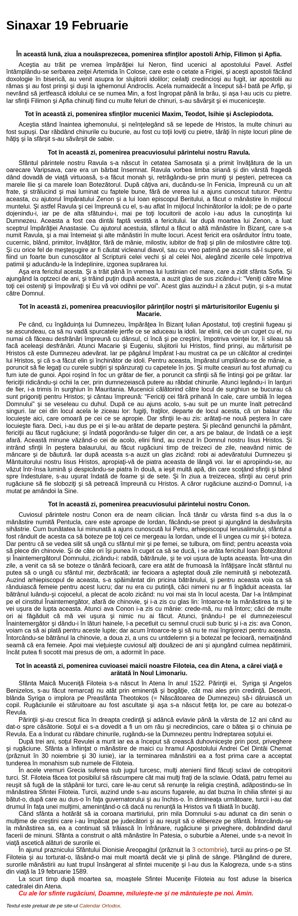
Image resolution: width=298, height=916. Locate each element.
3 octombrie (208, 849)
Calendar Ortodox (99, 906)
